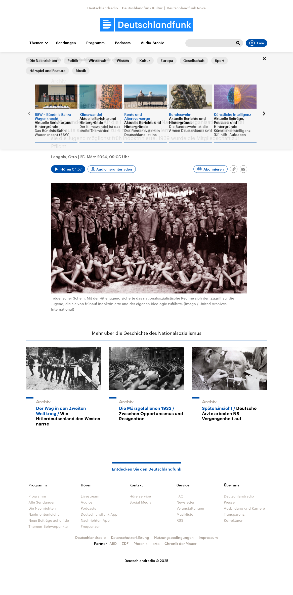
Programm (95, 43)
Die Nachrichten (42, 508)
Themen (36, 43)
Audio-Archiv (152, 43)
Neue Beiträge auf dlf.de (48, 520)
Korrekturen (233, 520)
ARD (113, 543)
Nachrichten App (95, 520)
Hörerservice (140, 496)
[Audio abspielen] (68, 169)
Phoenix (141, 543)
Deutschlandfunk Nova (186, 8)
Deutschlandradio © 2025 (146, 560)
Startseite (34, 59)
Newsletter (185, 502)
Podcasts (123, 43)
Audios (87, 502)
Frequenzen (91, 526)
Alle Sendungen (42, 502)
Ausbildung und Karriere (244, 508)
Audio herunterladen (114, 169)
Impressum (208, 537)
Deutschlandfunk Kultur (142, 8)
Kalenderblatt (57, 59)
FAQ (180, 496)
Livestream (90, 496)
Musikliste (185, 514)
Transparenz (234, 514)
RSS (180, 520)
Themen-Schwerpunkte (48, 526)
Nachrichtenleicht (43, 514)
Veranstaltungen (190, 508)
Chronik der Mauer (180, 543)
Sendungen (66, 43)
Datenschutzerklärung (130, 537)
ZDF (125, 543)
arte (156, 543)
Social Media (140, 502)
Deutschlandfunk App (99, 514)
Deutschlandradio (102, 8)
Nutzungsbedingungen (174, 537)
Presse (229, 502)
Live (256, 43)
